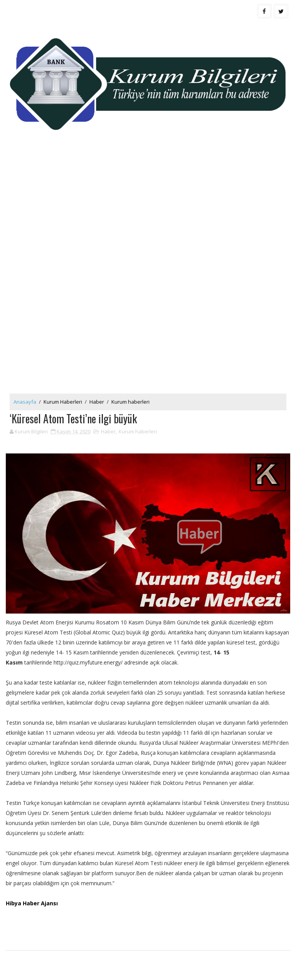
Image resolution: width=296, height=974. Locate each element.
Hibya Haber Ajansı (32, 903)
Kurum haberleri (130, 401)
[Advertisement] (148, 210)
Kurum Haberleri (63, 401)
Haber (96, 401)
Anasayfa (24, 401)
